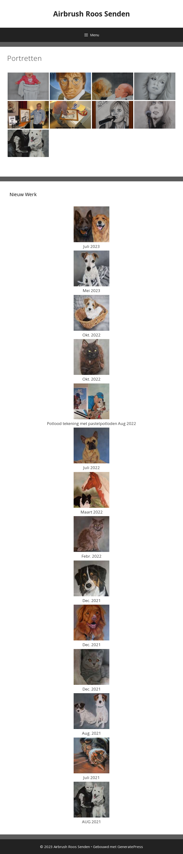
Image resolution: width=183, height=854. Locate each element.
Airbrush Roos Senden (91, 14)
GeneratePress (130, 846)
